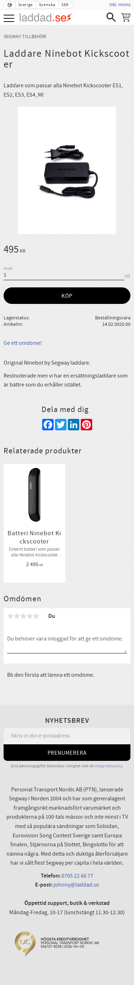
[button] (10, 19)
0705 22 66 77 (77, 875)
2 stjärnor (17, 616)
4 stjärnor (29, 616)
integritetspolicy (109, 766)
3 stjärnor (23, 616)
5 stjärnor (36, 616)
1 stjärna (10, 616)
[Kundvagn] (125, 17)
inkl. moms (119, 5)
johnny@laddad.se (76, 884)
